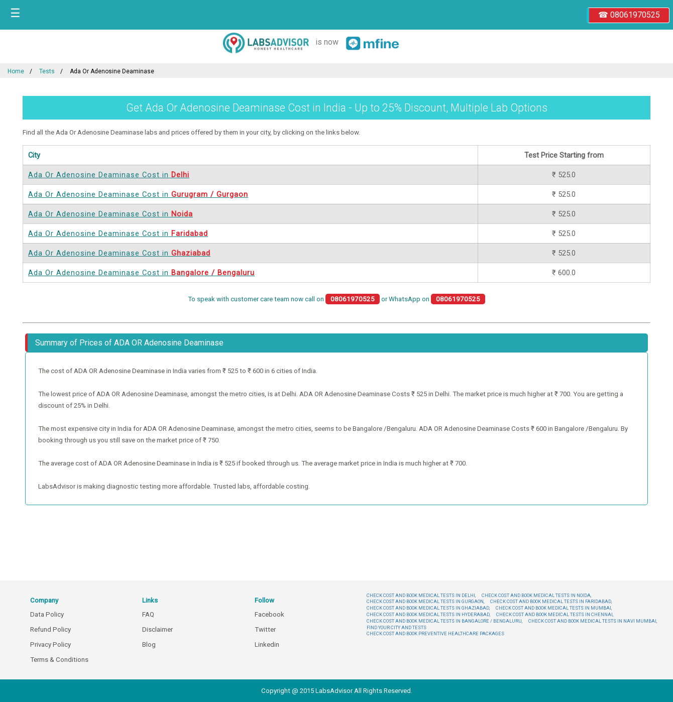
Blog (149, 644)
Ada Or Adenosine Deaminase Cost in (108, 174)
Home (16, 71)
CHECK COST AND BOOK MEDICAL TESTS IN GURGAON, (425, 601)
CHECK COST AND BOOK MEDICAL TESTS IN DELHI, (421, 595)
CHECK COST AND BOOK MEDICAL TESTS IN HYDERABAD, (428, 614)
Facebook (269, 614)
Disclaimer (157, 629)
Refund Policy (50, 629)
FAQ (148, 614)
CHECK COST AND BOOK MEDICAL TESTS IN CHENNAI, (554, 614)
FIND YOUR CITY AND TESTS (396, 627)
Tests (47, 71)
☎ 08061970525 (629, 15)
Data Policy (47, 614)
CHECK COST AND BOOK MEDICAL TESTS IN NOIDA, (536, 595)
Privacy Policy (50, 644)
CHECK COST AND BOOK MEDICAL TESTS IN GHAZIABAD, (428, 608)
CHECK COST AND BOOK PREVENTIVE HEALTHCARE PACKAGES (435, 633)
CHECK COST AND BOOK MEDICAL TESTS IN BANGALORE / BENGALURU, (444, 621)
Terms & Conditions (59, 659)
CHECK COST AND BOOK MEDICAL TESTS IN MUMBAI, (554, 608)
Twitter (265, 629)
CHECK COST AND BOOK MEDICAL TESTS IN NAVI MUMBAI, (592, 621)
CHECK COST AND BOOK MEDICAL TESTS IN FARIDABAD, (551, 601)
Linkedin (267, 644)
